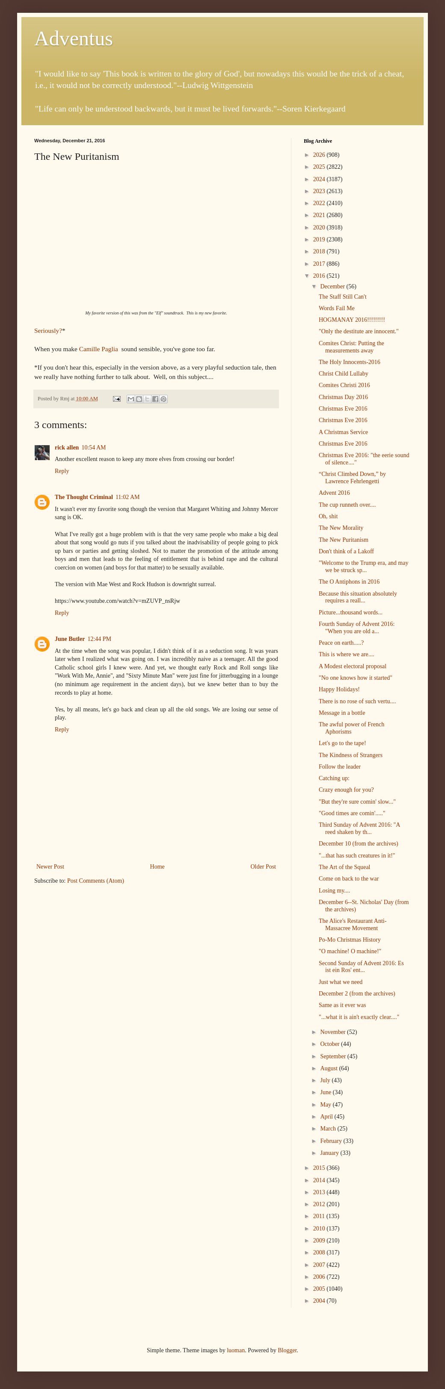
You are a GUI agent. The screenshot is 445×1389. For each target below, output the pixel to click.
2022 (320, 203)
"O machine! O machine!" (350, 951)
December (333, 286)
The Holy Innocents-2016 (349, 362)
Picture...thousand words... (351, 612)
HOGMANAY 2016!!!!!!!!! (352, 320)
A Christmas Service (343, 432)
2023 (320, 191)
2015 (320, 1168)
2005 (320, 1289)
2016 (320, 276)
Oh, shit (328, 516)
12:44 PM (99, 639)
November (333, 1032)
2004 (320, 1301)
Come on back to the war (349, 878)
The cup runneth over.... (347, 505)
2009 (320, 1240)
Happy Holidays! (339, 689)
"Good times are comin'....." (352, 813)
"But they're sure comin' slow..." (357, 802)
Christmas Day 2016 (343, 397)
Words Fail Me (337, 308)
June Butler (70, 639)
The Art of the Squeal (345, 867)
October (330, 1044)
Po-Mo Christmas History (350, 940)
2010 (320, 1228)
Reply (62, 471)
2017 (320, 264)
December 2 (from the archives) (357, 993)
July (326, 1080)
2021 (320, 215)
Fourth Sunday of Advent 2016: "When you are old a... (357, 627)
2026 (320, 155)
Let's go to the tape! (342, 743)
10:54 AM (93, 447)
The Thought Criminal (84, 497)
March (328, 1128)
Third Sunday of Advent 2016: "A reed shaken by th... (359, 828)
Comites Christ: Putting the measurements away (351, 347)
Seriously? (48, 330)
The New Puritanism (343, 540)
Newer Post (50, 866)
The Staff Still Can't (343, 297)
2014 (320, 1180)
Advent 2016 (334, 493)
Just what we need (340, 982)
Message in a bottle (342, 713)
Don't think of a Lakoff (346, 551)
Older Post (263, 866)
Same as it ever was (342, 1005)
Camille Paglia (99, 348)
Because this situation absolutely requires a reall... (358, 597)
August (329, 1068)
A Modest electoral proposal (352, 666)
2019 (320, 239)
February (331, 1141)
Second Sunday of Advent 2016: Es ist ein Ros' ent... (361, 967)
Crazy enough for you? (346, 790)
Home (157, 866)
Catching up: (334, 778)
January (330, 1153)
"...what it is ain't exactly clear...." (359, 1017)
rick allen (67, 447)
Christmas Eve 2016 (343, 408)
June (326, 1092)
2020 (320, 227)
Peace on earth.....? (341, 643)
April (327, 1116)
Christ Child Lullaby (343, 373)
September (333, 1056)
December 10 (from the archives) (358, 843)
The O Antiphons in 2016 (349, 582)
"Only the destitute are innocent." (359, 331)
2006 (320, 1277)
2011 (319, 1216)
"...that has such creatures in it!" (357, 855)
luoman (236, 1350)
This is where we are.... (346, 654)
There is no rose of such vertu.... (357, 701)
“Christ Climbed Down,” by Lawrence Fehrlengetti (352, 478)
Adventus (73, 38)
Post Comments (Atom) (95, 881)
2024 (320, 179)
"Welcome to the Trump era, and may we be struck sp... (364, 566)
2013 (320, 1192)
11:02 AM (128, 497)
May (326, 1104)
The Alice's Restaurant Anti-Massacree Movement (352, 924)
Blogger (287, 1350)
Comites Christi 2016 (344, 385)
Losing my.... (334, 890)
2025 (320, 167)
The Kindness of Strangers (351, 755)
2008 (320, 1252)
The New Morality (341, 528)
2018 (320, 251)
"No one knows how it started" (355, 678)
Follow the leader (340, 767)
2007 (320, 1265)
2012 (320, 1204)
